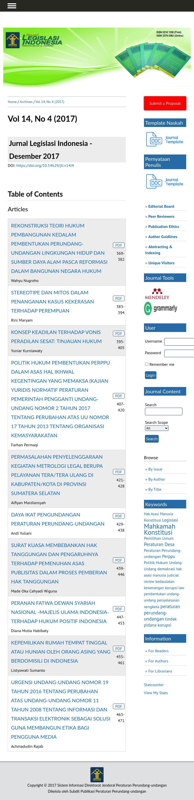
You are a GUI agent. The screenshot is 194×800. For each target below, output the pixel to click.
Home (12, 101)
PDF (118, 245)
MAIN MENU (12, 5)
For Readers (158, 650)
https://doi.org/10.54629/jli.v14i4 (45, 165)
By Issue (155, 469)
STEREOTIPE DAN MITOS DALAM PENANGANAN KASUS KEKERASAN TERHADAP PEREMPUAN (52, 301)
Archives (26, 101)
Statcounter (154, 684)
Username (153, 341)
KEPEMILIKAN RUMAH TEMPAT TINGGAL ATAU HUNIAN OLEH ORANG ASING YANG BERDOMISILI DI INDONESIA (61, 651)
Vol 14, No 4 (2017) (49, 101)
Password (153, 352)
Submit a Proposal (165, 103)
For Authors (158, 660)
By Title (154, 489)
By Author (156, 479)
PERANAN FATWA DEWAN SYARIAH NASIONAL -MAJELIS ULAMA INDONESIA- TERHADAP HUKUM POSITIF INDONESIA (60, 612)
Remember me (162, 364)
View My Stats (156, 692)
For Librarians (160, 671)
